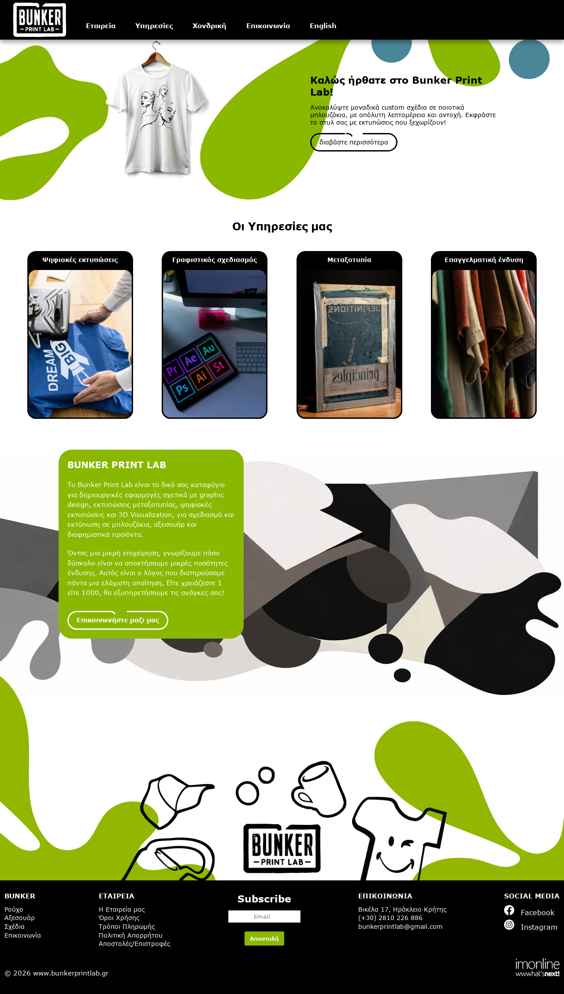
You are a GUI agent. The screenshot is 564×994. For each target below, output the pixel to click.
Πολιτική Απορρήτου (131, 935)
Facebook (529, 910)
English (323, 26)
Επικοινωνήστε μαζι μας (118, 620)
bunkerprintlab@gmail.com (400, 926)
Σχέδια (14, 926)
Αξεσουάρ (19, 917)
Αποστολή (264, 938)
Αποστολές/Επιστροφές (134, 943)
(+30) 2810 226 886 (390, 917)
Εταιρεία (100, 26)
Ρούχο (13, 909)
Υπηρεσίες (154, 26)
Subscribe (264, 908)
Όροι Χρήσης (119, 917)
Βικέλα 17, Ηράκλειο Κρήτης (402, 909)
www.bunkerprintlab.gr (70, 973)
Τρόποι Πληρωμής (127, 926)
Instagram (531, 925)
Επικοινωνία (268, 26)
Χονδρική (209, 26)
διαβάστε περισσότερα (353, 142)
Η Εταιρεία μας (122, 909)
